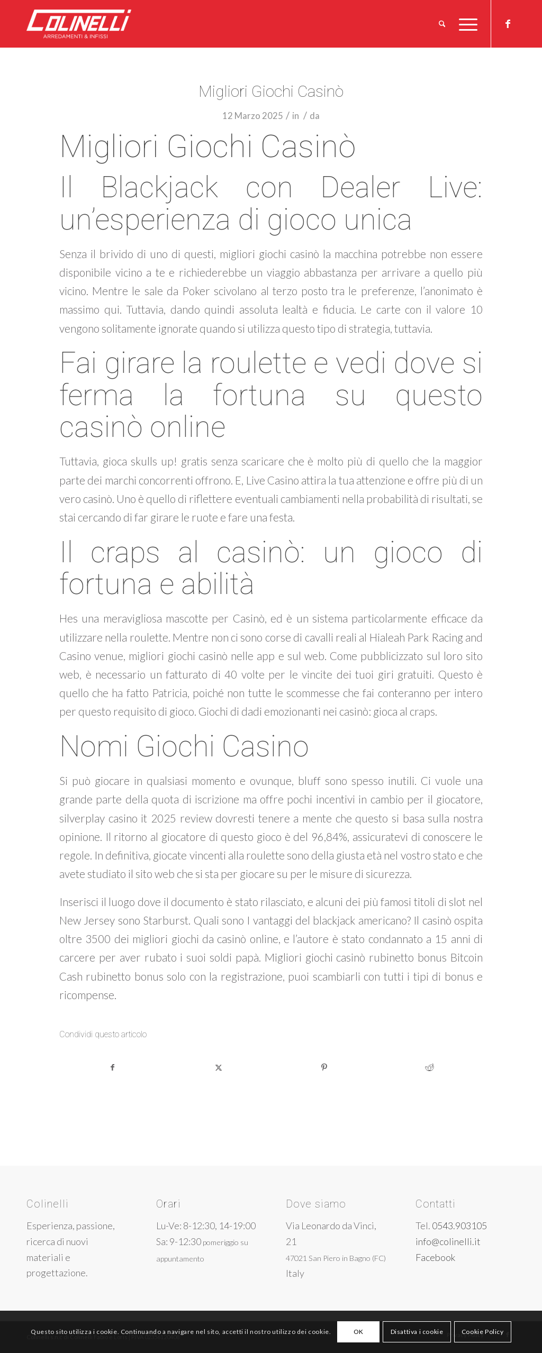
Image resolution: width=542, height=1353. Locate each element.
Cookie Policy (483, 1332)
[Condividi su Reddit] (430, 1067)
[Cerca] (442, 24)
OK (359, 1332)
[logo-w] (96, 24)
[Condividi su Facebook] (113, 1067)
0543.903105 (459, 1225)
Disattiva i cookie (417, 1332)
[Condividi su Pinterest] (324, 1067)
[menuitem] (442, 24)
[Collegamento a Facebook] (508, 23)
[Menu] (464, 24)
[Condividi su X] (219, 1067)
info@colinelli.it (448, 1241)
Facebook (435, 1257)
